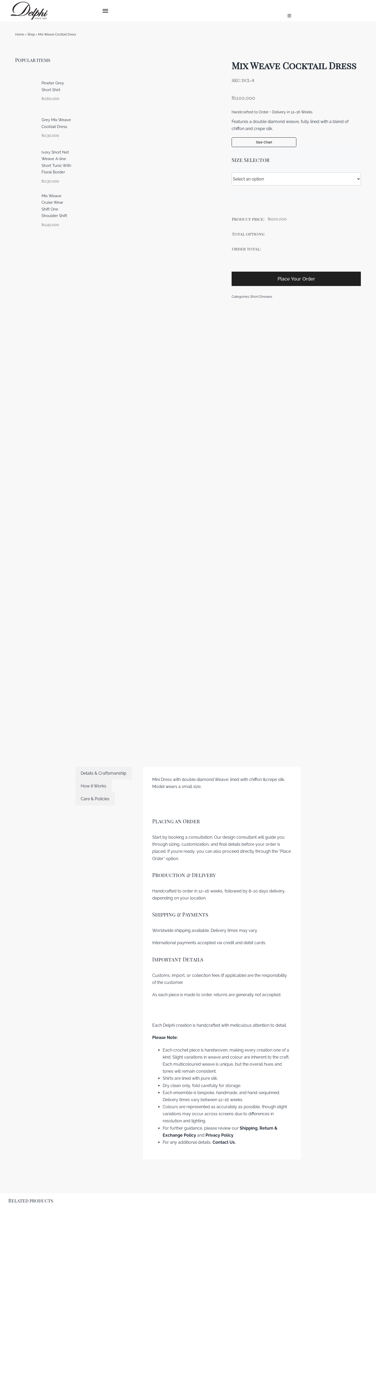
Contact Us (224, 1142)
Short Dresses (261, 297)
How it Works (93, 786)
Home (19, 34)
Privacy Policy (219, 1135)
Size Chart (264, 142)
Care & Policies (95, 798)
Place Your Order (296, 279)
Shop (31, 34)
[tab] (103, 773)
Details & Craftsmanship (103, 773)
